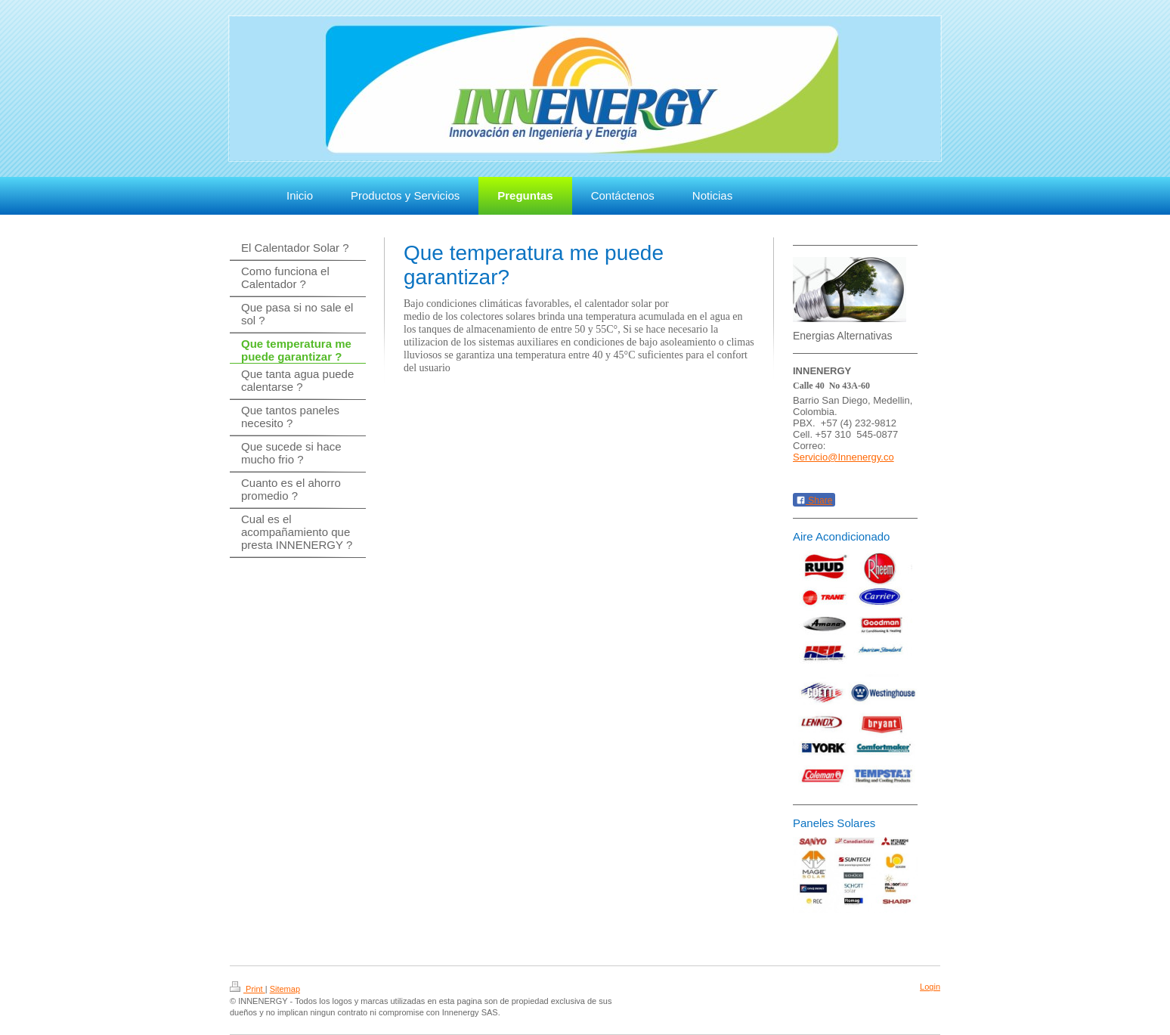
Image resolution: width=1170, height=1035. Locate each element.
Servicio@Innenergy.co (843, 457)
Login (930, 986)
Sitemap (285, 988)
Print (247, 988)
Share (814, 500)
